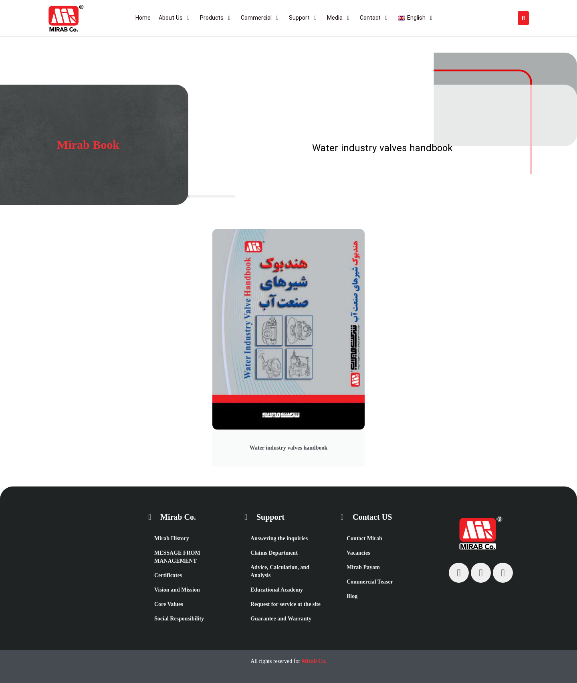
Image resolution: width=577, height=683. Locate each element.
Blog (352, 596)
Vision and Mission (177, 590)
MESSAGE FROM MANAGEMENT (177, 557)
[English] (416, 18)
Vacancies (358, 553)
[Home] (143, 18)
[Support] (304, 18)
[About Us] (175, 18)
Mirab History (171, 538)
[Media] (339, 18)
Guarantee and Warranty (280, 619)
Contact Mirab (364, 538)
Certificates (168, 575)
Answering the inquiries (279, 538)
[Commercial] (261, 18)
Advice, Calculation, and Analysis (279, 571)
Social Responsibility (179, 619)
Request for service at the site (285, 604)
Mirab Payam (363, 567)
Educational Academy (276, 590)
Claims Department (274, 553)
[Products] (216, 18)
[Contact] (375, 18)
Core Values (168, 604)
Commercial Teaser (370, 582)
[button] (523, 18)
